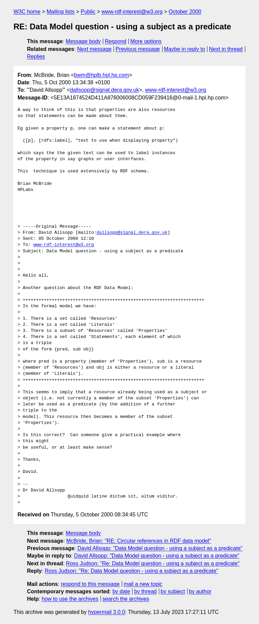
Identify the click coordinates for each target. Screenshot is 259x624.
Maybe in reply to (184, 49)
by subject (173, 591)
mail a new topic (143, 584)
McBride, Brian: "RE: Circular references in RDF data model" (138, 541)
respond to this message (90, 584)
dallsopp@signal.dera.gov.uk (104, 90)
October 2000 (185, 12)
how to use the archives (70, 599)
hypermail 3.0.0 (106, 612)
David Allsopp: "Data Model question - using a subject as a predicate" (159, 548)
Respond (115, 41)
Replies (36, 56)
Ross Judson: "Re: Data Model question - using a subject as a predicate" (153, 563)
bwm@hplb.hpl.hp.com (101, 75)
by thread (145, 591)
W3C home (26, 12)
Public (88, 12)
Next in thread (226, 49)
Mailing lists (61, 12)
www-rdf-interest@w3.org (132, 12)
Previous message (138, 49)
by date (121, 591)
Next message (94, 49)
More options (146, 41)
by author (200, 591)
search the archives (126, 599)
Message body (83, 41)
